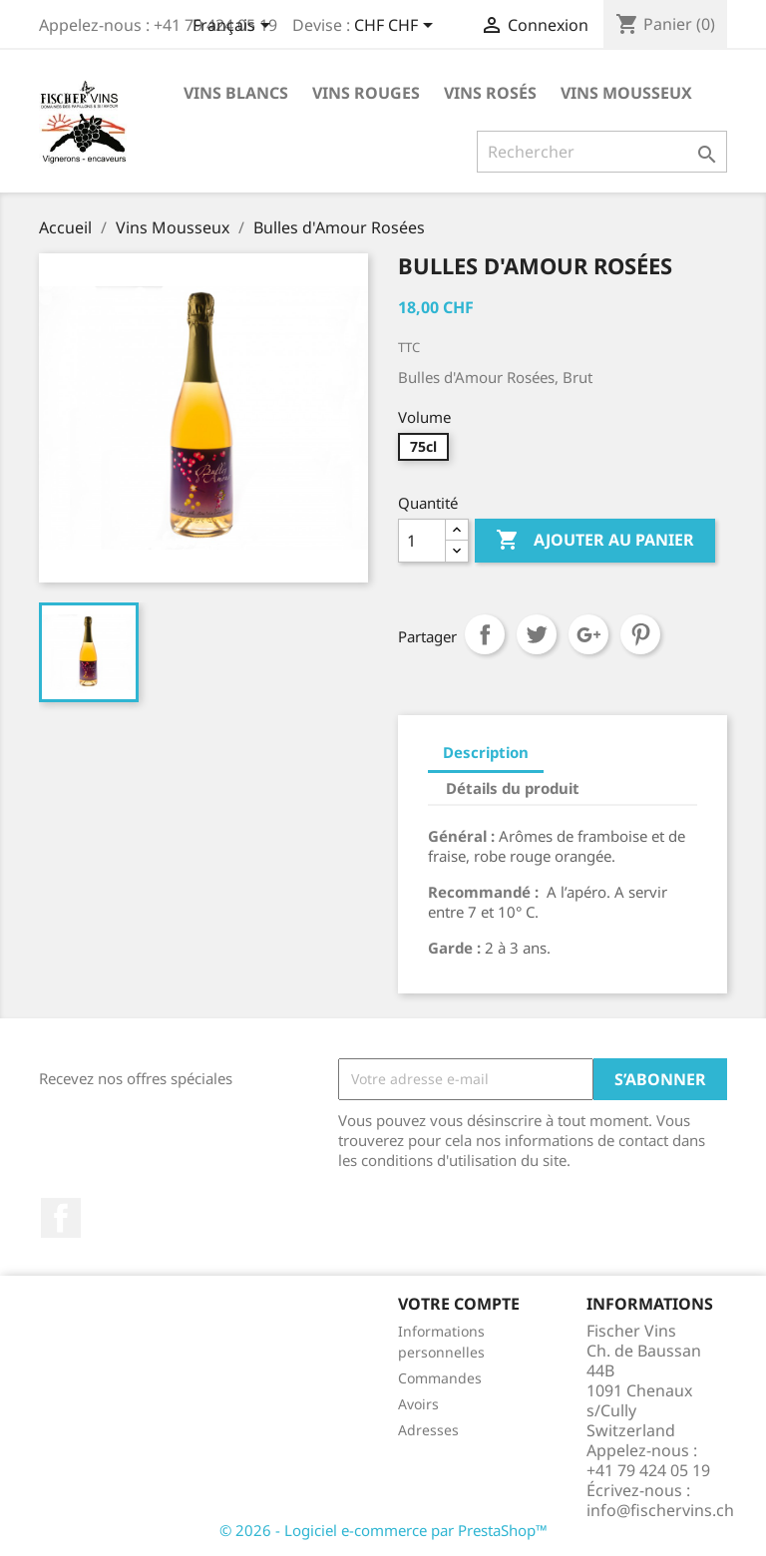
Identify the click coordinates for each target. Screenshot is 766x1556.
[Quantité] (422, 541)
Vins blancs (236, 93)
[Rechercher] (602, 152)
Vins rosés (490, 93)
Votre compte (459, 1304)
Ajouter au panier (595, 541)
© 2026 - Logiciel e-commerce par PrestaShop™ (383, 1530)
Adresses (428, 1429)
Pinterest (640, 634)
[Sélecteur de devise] (397, 27)
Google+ (588, 634)
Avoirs (418, 1403)
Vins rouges (366, 93)
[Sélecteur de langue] (234, 27)
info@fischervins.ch (660, 1510)
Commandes (440, 1377)
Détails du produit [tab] (512, 788)
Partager (485, 634)
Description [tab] (486, 752)
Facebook (61, 1218)
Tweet (537, 634)
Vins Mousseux (626, 93)
